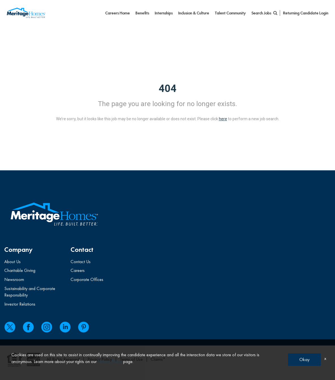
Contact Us (81, 262)
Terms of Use (131, 359)
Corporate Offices (87, 279)
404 (167, 89)
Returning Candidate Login (305, 13)
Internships (163, 13)
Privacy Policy (100, 359)
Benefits (142, 13)
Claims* (158, 359)
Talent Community (230, 13)
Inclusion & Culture (193, 13)
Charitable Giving (19, 270)
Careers (78, 270)
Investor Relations (19, 304)
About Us (12, 262)
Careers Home (117, 13)
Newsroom (14, 279)
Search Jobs (264, 13)
